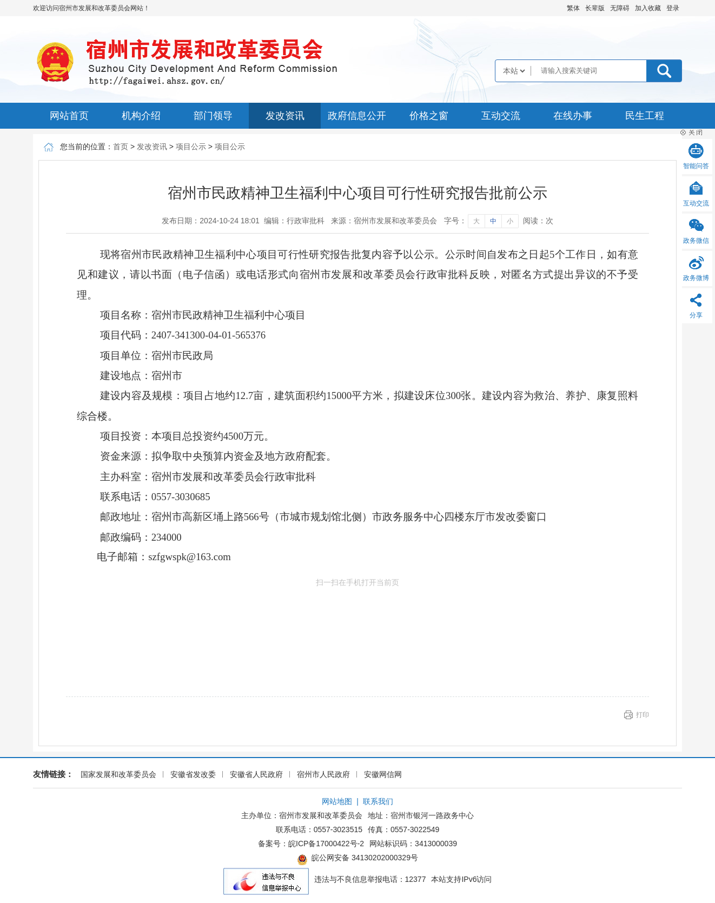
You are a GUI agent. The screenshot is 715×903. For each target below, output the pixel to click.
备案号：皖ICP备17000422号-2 (311, 843)
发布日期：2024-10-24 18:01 (211, 220)
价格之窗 (428, 115)
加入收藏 (648, 8)
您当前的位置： (86, 146)
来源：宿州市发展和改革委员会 (384, 220)
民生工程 (644, 115)
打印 (642, 715)
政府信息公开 (357, 115)
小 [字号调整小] (510, 221)
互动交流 (500, 115)
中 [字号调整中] (493, 221)
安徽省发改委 (193, 774)
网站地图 (337, 801)
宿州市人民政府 (323, 774)
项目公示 (191, 146)
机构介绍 (141, 115)
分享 (696, 315)
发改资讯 (285, 115)
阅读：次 (538, 220)
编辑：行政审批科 (294, 220)
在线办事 (572, 115)
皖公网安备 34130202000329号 (357, 859)
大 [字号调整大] (476, 221)
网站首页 (69, 115)
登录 (672, 8)
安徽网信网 (383, 774)
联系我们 (378, 801)
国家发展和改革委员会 (118, 774)
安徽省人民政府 (256, 774)
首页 (120, 146)
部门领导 (213, 115)
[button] (594, 8)
